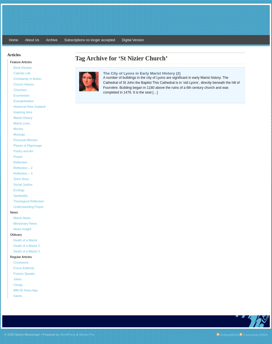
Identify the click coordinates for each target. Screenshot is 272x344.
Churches (20, 90)
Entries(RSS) (228, 334)
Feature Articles (21, 62)
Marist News (22, 218)
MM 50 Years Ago (25, 290)
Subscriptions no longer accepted (89, 40)
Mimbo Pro (86, 334)
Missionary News (25, 223)
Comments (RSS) (253, 334)
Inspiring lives (22, 112)
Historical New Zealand (29, 106)
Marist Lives (21, 123)
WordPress (68, 334)
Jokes (17, 279)
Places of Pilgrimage (27, 145)
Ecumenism (21, 95)
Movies (18, 129)
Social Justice (22, 184)
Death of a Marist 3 (26, 251)
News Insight (22, 229)
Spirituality (20, 195)
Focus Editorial (23, 268)
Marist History (22, 117)
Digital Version (133, 40)
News (14, 212)
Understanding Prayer (28, 206)
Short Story (21, 179)
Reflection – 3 (22, 173)
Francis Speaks (24, 273)
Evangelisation (23, 101)
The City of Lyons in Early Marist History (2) (142, 73)
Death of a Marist (25, 240)
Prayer (18, 156)
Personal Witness (25, 140)
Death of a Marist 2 (26, 245)
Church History (23, 84)
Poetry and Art (23, 151)
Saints (17, 296)
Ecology (19, 190)
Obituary (16, 234)
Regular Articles (21, 257)
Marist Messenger (136, 23)
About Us (32, 40)
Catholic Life (22, 73)
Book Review (22, 67)
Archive (51, 40)
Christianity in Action (27, 78)
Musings (19, 134)
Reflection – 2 (22, 167)
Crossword (20, 262)
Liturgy (18, 284)
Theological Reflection (28, 201)
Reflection (20, 162)
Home (13, 40)
